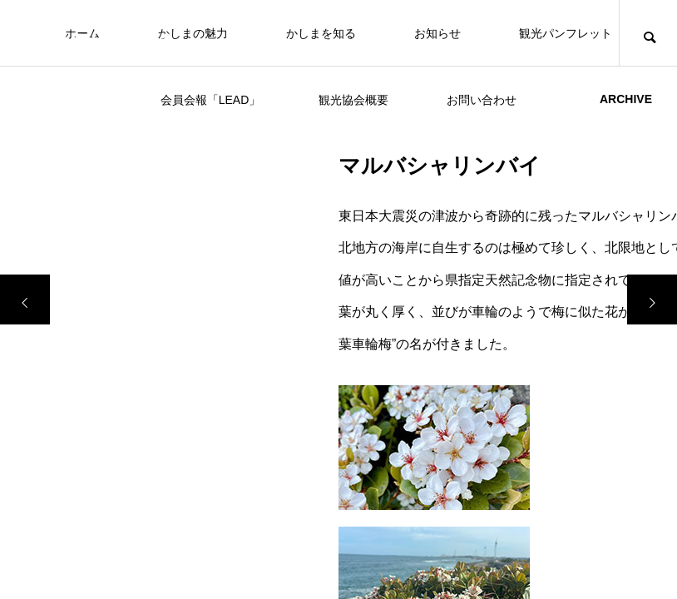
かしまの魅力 (193, 33)
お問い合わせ (481, 99)
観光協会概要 (353, 99)
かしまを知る (321, 33)
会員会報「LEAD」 (211, 99)
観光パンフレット (565, 33)
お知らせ (437, 33)
